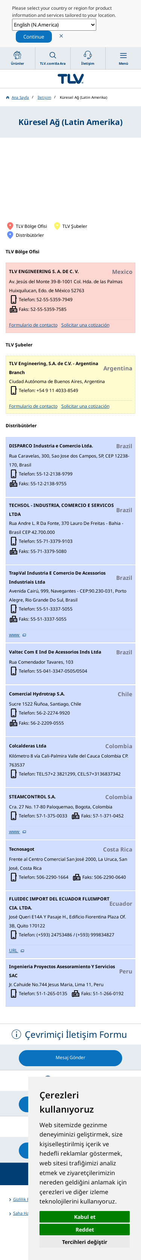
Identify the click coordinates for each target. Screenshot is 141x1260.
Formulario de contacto (33, 325)
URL (13, 950)
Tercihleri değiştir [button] (84, 1241)
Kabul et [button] (85, 1216)
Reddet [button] (85, 1229)
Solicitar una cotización (85, 325)
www (14, 634)
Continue (33, 36)
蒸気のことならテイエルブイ (70, 79)
